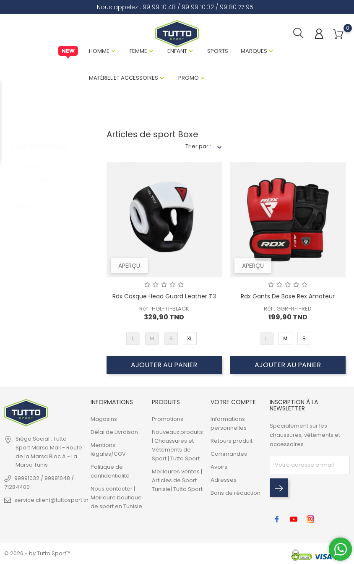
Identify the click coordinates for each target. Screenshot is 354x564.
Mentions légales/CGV (108, 449)
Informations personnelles (229, 423)
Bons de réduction (235, 493)
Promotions (167, 419)
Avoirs (219, 467)
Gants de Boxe (38, 172)
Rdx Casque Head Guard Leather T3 (164, 296)
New (67, 52)
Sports (217, 51)
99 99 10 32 (198, 7)
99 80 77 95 (236, 7)
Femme (138, 51)
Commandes (229, 454)
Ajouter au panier (164, 365)
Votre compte (233, 402)
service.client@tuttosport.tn (51, 500)
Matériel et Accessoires (123, 78)
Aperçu (129, 265)
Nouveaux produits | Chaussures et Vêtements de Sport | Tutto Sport (177, 445)
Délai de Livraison (114, 432)
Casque (30, 158)
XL (49, 232)
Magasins (104, 419)
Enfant (177, 51)
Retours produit (231, 441)
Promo (188, 78)
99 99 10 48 (159, 7)
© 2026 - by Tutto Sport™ (37, 553)
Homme (99, 51)
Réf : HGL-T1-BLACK (164, 309)
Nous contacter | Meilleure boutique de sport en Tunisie (116, 497)
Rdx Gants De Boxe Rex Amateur (288, 296)
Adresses (224, 480)
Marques (254, 51)
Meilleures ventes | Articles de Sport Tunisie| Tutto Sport (177, 480)
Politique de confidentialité (110, 471)
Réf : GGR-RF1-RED (288, 309)
